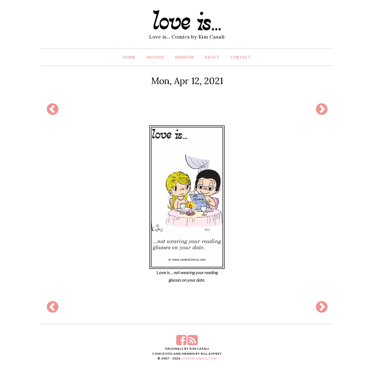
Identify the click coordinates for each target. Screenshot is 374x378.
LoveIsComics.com (199, 358)
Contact (240, 57)
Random (184, 57)
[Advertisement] (187, 109)
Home (129, 57)
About (212, 57)
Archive (155, 57)
